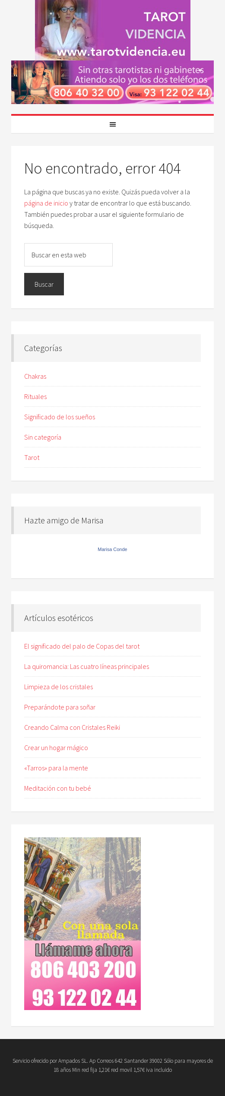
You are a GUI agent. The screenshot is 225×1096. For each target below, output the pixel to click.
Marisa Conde (112, 549)
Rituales (35, 396)
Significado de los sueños (59, 416)
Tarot (31, 457)
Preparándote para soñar (59, 707)
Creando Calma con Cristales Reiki (72, 727)
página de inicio (46, 203)
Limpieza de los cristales (58, 686)
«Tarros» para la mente (56, 767)
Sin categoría (42, 437)
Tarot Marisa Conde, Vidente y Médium (112, 30)
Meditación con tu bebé (57, 788)
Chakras (35, 376)
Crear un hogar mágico (56, 747)
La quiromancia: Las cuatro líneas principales (86, 666)
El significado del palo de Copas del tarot (81, 646)
